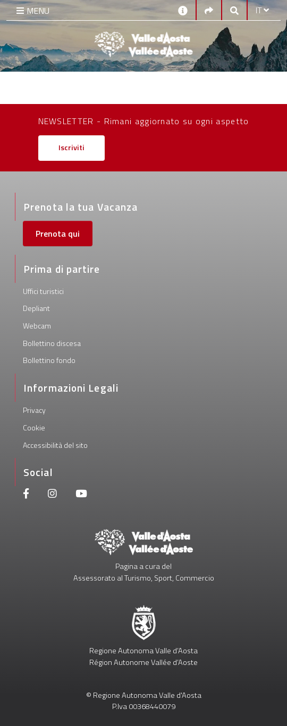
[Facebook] (26, 495)
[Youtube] (81, 495)
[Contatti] (183, 10)
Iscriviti (71, 147)
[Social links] (209, 10)
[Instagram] (52, 495)
